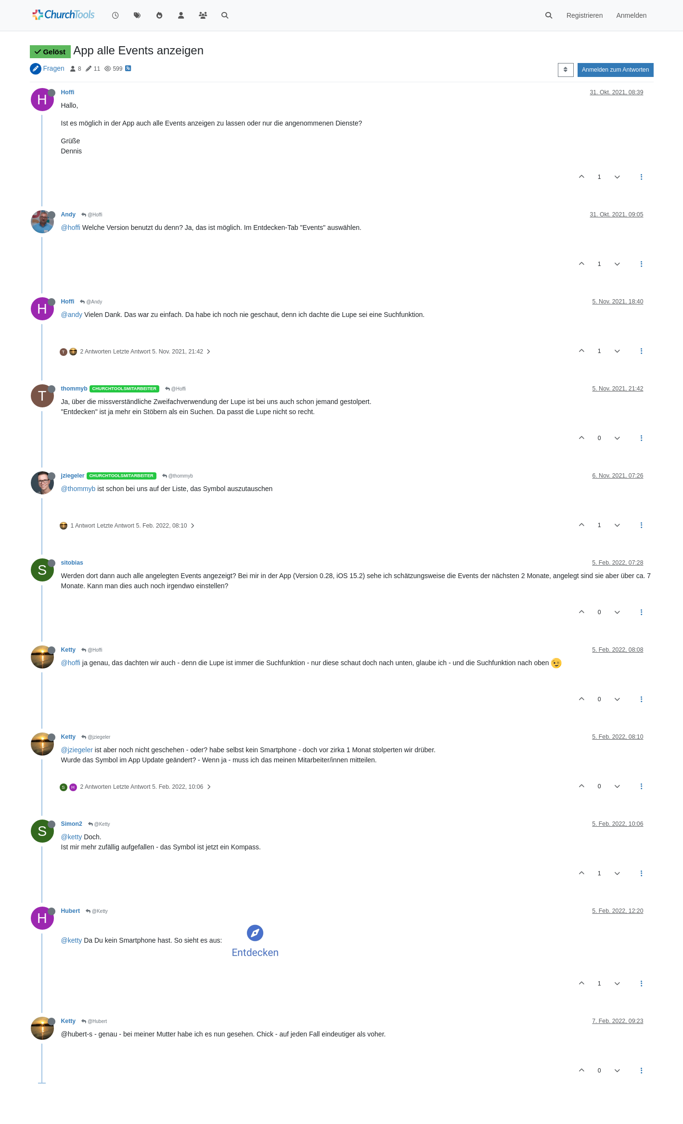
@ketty (71, 837)
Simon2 (71, 824)
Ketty (68, 649)
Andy (68, 214)
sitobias (72, 562)
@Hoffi (91, 214)
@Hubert (94, 1021)
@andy (72, 314)
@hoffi (70, 227)
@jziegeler (95, 737)
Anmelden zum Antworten (615, 69)
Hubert (70, 911)
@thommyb (177, 476)
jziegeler (73, 475)
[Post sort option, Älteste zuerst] (566, 69)
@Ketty (99, 824)
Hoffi (68, 92)
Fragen (53, 68)
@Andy (91, 301)
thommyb (74, 388)
